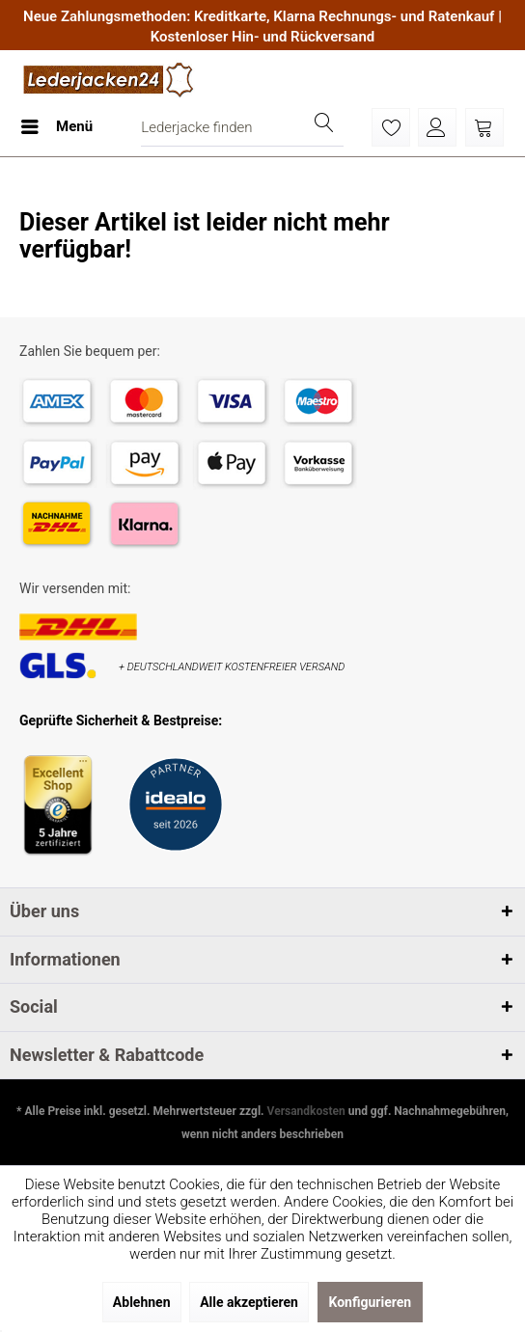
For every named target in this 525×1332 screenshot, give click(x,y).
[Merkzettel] (391, 127)
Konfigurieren (370, 1302)
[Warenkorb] (484, 127)
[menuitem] (56, 127)
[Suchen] (324, 127)
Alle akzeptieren (249, 1302)
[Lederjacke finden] (242, 127)
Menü (57, 123)
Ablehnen (142, 1302)
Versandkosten (306, 1111)
